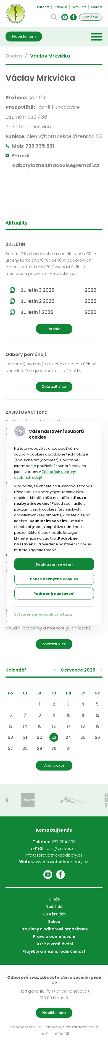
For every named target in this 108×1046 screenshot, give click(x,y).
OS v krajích (54, 914)
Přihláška (90, 17)
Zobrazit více (54, 386)
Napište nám (24, 36)
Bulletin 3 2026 (58, 290)
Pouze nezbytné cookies (54, 579)
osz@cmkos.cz (62, 848)
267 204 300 (63, 842)
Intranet (43, 7)
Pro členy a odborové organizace (54, 929)
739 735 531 (39, 145)
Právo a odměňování (54, 936)
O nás (54, 899)
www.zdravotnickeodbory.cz (59, 862)
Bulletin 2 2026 (58, 301)
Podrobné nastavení (54, 593)
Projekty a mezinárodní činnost (54, 951)
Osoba (14, 56)
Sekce (54, 921)
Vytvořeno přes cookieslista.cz (43, 614)
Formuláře (79, 7)
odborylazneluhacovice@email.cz (55, 165)
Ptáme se (60, 7)
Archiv (54, 328)
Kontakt (96, 7)
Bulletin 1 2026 (58, 312)
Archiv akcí (54, 765)
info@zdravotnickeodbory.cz (53, 855)
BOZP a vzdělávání (54, 944)
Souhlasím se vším (54, 564)
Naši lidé (54, 906)
